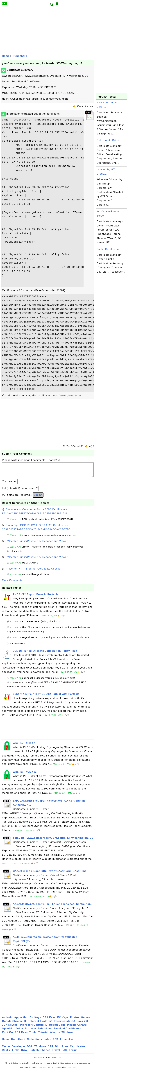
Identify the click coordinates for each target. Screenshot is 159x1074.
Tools (32, 1035)
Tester (6, 1049)
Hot (13, 1042)
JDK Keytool (10, 1028)
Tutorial (43, 1035)
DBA (30, 1049)
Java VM (82, 1024)
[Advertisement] (47, 30)
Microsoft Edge (55, 1028)
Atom (63, 1042)
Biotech (34, 1053)
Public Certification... (110, 249)
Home (5, 56)
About (21, 1042)
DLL (57, 1049)
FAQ (64, 1053)
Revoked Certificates (67, 1031)
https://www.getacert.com (67, 395)
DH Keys (35, 1020)
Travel (56, 1053)
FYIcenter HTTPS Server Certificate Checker (33, 571)
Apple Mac (21, 1020)
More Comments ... (14, 583)
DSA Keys (49, 1020)
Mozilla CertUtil (77, 1028)
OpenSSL (8, 1031)
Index (47, 1042)
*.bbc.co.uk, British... (110, 140)
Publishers (20, 56)
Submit (38, 498)
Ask (70, 1042)
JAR (50, 1049)
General (86, 1020)
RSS (55, 1042)
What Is (55, 1035)
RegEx (6, 1053)
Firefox (74, 1020)
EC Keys (62, 1020)
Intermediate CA (64, 1024)
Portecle (30, 1031)
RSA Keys (21, 1035)
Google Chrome (12, 1024)
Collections (34, 1042)
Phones (45, 1053)
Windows (67, 1035)
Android (7, 1020)
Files (65, 1049)
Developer (18, 1049)
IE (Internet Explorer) (38, 1024)
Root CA (7, 1035)
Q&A (24, 1053)
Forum (73, 1053)
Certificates (77, 1049)
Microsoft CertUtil (32, 1028)
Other (19, 1031)
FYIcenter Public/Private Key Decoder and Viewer (37, 544)
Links (15, 1053)
